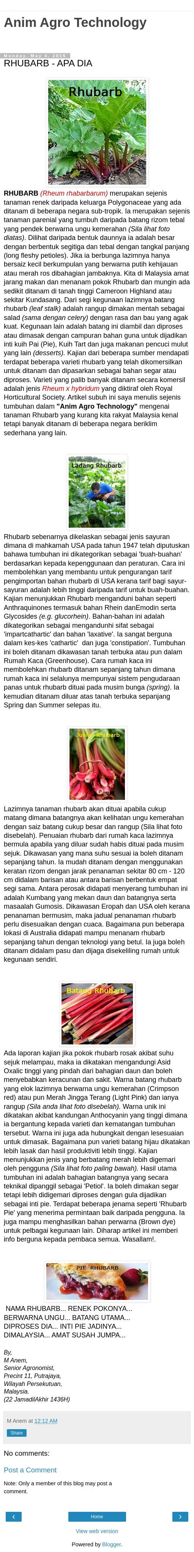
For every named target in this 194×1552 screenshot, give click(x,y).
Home (97, 1516)
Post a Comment (30, 1470)
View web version (97, 1531)
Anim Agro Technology (75, 22)
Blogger (111, 1544)
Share (17, 1433)
